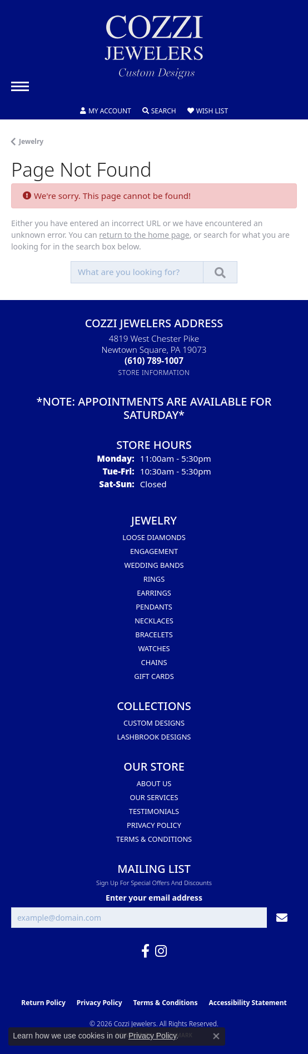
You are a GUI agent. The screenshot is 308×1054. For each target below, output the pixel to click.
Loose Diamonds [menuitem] (153, 537)
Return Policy (43, 1002)
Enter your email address (154, 897)
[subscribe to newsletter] (282, 917)
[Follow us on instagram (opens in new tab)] (161, 951)
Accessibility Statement (247, 1002)
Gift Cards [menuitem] (153, 676)
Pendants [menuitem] (154, 607)
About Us (154, 783)
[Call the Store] (154, 360)
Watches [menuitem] (154, 648)
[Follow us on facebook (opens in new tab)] (145, 951)
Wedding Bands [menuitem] (154, 565)
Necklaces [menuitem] (154, 621)
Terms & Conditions (154, 839)
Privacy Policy (154, 825)
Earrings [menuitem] (154, 593)
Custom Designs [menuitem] (154, 723)
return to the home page (144, 234)
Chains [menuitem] (154, 662)
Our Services (154, 797)
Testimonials (154, 811)
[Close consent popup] (216, 1036)
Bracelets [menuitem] (153, 635)
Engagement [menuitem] (154, 551)
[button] (105, 111)
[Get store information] (154, 372)
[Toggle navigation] (20, 86)
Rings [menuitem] (154, 579)
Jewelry (31, 141)
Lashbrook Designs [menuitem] (154, 737)
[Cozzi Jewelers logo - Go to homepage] (154, 51)
